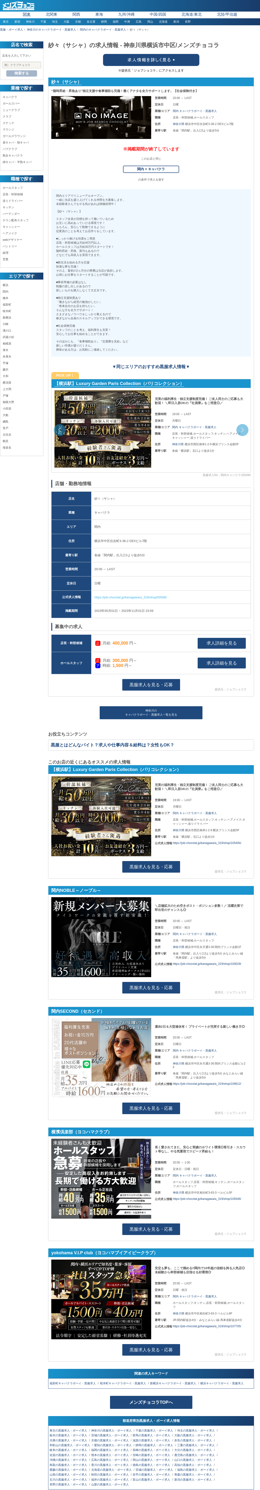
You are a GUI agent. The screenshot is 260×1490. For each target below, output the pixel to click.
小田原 (7, 408)
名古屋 (91, 21)
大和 (5, 376)
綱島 (5, 421)
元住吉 (7, 434)
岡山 (150, 21)
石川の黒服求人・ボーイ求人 (69, 1479)
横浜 (5, 285)
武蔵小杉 (8, 337)
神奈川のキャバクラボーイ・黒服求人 (51, 29)
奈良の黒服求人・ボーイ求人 (193, 1440)
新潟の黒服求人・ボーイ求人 (193, 1479)
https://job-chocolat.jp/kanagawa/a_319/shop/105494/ (207, 843)
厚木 (5, 350)
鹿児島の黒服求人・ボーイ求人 (194, 1455)
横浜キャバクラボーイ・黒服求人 (222, 1383)
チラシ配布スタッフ (16, 220)
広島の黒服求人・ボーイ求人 (110, 1460)
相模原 (7, 343)
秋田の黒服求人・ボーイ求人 (110, 1474)
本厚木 (7, 356)
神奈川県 (179, 124)
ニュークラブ (11, 110)
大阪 (66, 21)
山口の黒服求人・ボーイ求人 (193, 1460)
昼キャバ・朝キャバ (16, 142)
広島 (139, 21)
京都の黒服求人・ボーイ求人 (110, 1440)
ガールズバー (11, 103)
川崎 (5, 324)
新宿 (17, 21)
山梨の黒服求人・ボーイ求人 (110, 1484)
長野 (188, 21)
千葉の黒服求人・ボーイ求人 (155, 1430)
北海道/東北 (192, 14)
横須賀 (7, 382)
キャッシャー (11, 227)
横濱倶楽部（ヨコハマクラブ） (81, 1132)
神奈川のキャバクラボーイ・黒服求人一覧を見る (151, 712)
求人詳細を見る (222, 643)
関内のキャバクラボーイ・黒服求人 (103, 29)
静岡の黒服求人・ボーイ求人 (155, 1445)
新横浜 (7, 317)
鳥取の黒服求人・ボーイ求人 (69, 1465)
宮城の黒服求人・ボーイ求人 (155, 1469)
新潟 (176, 21)
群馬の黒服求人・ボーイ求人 (152, 1435)
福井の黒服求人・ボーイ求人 (110, 1479)
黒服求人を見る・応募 (151, 684)
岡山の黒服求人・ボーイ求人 (152, 1460)
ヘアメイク (10, 233)
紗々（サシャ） (66, 81)
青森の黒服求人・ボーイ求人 (193, 1474)
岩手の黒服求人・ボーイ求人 (152, 1474)
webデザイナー (12, 240)
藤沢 (5, 369)
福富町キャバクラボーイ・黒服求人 (73, 1383)
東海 (99, 14)
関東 (27, 14)
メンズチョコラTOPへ (151, 1402)
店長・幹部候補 (13, 194)
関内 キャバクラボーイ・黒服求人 (195, 111)
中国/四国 (158, 14)
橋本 (5, 298)
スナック (8, 123)
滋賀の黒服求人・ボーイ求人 (152, 1440)
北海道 (163, 21)
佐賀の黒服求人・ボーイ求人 (69, 1455)
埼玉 (55, 21)
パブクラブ (10, 149)
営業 (5, 259)
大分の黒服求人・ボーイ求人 (193, 1450)
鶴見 (5, 441)
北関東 (51, 14)
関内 (5, 291)
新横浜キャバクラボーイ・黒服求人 (173, 1383)
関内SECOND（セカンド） (77, 1011)
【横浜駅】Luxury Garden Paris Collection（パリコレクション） (119, 383)
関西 (76, 14)
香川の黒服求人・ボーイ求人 (110, 1465)
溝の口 (7, 330)
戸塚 (5, 395)
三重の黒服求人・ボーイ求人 (196, 1445)
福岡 (115, 21)
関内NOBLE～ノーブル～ (76, 890)
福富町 (7, 304)
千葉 (43, 21)
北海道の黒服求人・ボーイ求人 (111, 1469)
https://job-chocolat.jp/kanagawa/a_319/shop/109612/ (207, 1083)
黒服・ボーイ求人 (11, 29)
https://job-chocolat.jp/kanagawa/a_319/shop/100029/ (207, 964)
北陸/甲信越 (227, 14)
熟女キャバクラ (13, 155)
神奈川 (30, 21)
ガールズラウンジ (14, 136)
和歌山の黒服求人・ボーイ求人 (70, 1445)
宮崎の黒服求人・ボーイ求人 (152, 1455)
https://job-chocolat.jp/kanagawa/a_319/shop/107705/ (207, 1326)
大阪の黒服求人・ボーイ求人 (193, 1435)
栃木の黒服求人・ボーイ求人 (69, 1435)
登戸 (5, 428)
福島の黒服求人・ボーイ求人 (196, 1469)
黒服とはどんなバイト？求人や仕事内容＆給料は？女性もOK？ (112, 745)
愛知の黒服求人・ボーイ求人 (113, 1445)
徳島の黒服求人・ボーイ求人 (152, 1465)
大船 (5, 415)
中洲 (127, 21)
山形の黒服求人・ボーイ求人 (69, 1474)
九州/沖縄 (126, 14)
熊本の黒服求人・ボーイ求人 (110, 1455)
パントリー (10, 246)
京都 (78, 21)
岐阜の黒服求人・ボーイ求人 (69, 1450)
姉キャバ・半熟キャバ (17, 162)
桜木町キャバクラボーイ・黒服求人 (123, 1383)
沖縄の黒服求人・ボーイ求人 (69, 1460)
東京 (6, 21)
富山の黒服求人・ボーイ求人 (152, 1479)
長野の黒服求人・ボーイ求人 (69, 1484)
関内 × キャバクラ (151, 169)
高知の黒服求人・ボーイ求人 (193, 1465)
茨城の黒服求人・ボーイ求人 (110, 1435)
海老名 (7, 447)
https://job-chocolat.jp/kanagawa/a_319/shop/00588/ (130, 597)
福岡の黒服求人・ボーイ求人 (110, 1450)
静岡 (104, 21)
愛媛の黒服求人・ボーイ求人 (69, 1469)
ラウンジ (8, 129)
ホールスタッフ (13, 188)
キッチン (8, 207)
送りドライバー (13, 201)
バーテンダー (11, 214)
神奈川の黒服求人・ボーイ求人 (111, 1430)
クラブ (7, 116)
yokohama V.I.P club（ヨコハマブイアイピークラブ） (104, 1252)
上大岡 (7, 389)
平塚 (5, 363)
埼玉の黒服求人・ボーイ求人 (196, 1430)
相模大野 (8, 402)
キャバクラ (10, 97)
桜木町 (7, 311)
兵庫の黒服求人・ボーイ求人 (69, 1440)
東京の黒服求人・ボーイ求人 (69, 1430)
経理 (5, 253)
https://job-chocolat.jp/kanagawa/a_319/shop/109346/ (207, 1199)
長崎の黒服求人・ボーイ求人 (152, 1450)
